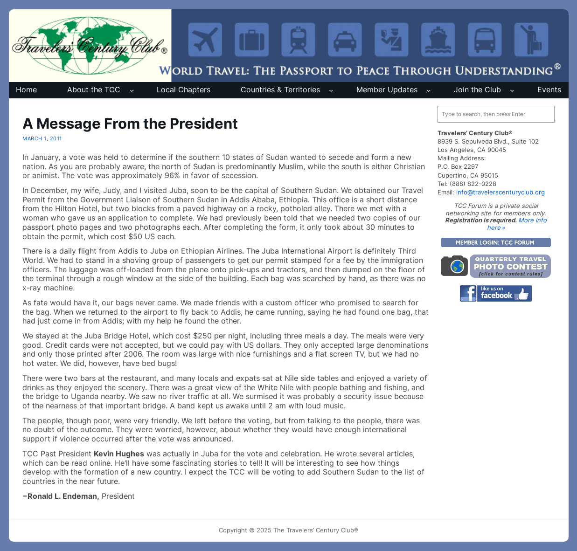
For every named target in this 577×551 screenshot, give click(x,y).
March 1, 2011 (42, 138)
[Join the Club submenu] (512, 90)
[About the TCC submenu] (132, 90)
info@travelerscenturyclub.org (500, 192)
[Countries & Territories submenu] (331, 90)
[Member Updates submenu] (428, 90)
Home (26, 89)
